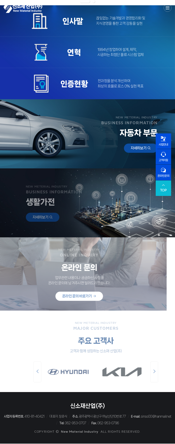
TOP (163, 188)
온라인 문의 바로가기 (68, 296)
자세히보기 (141, 148)
